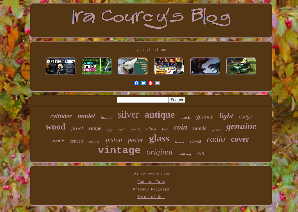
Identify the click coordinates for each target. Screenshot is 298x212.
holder (94, 141)
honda (106, 117)
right (110, 130)
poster (135, 139)
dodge (245, 117)
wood (55, 126)
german (205, 116)
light (226, 116)
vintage (119, 151)
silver (128, 114)
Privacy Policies (151, 189)
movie (199, 128)
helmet (179, 142)
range (95, 128)
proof (77, 128)
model (86, 116)
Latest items (151, 50)
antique (160, 114)
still (200, 153)
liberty (135, 129)
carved (195, 141)
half (165, 129)
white (58, 140)
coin (180, 127)
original (159, 151)
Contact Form (151, 182)
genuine (241, 126)
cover (240, 139)
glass (159, 138)
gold (122, 129)
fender (216, 130)
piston (114, 139)
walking (185, 154)
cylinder (61, 116)
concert (77, 141)
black (151, 128)
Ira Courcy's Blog (151, 174)
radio (216, 138)
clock (185, 117)
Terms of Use (151, 197)
